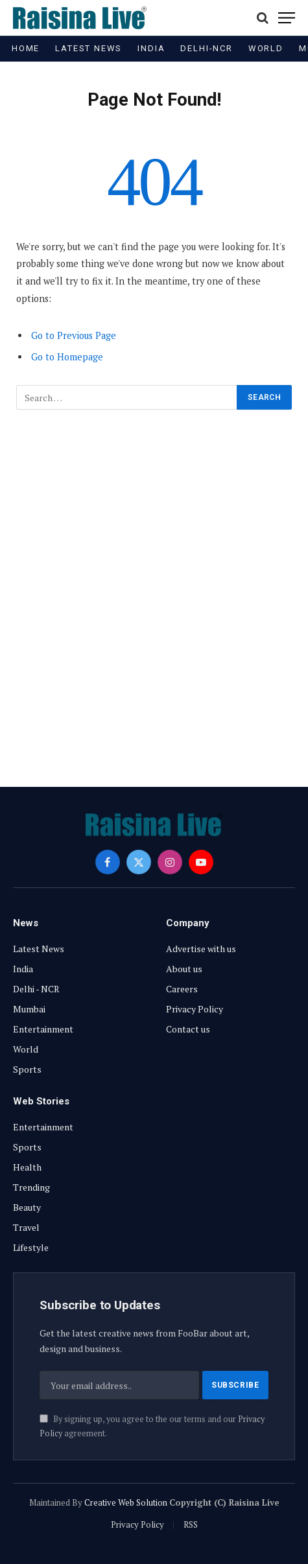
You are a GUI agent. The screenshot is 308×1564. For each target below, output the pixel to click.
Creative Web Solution (125, 1502)
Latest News (88, 48)
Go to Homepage (67, 357)
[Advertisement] (154, 591)
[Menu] (286, 17)
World (265, 48)
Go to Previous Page (73, 335)
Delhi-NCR (206, 48)
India (151, 48)
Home (26, 48)
